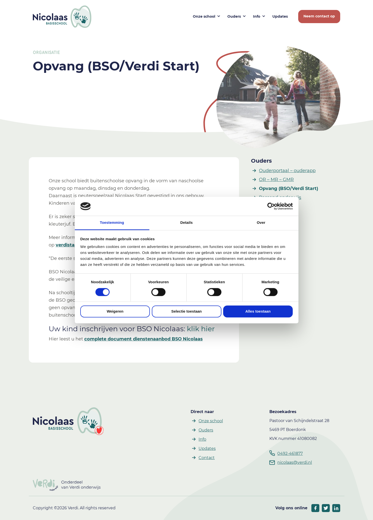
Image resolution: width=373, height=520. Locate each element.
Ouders (261, 160)
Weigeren (115, 311)
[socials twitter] (325, 508)
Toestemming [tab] (112, 223)
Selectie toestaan (186, 311)
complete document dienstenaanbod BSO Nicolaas (143, 339)
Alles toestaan (258, 311)
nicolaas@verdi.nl (294, 462)
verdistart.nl (70, 245)
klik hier (201, 329)
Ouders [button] (234, 16)
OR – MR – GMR (276, 179)
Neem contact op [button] (319, 16)
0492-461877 (290, 453)
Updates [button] (280, 16)
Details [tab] (186, 223)
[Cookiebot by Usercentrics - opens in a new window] (271, 206)
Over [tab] (261, 223)
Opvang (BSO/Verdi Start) (288, 188)
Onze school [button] (204, 16)
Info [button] (256, 16)
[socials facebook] (315, 508)
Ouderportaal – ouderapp (287, 170)
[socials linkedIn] (336, 508)
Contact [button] (207, 457)
